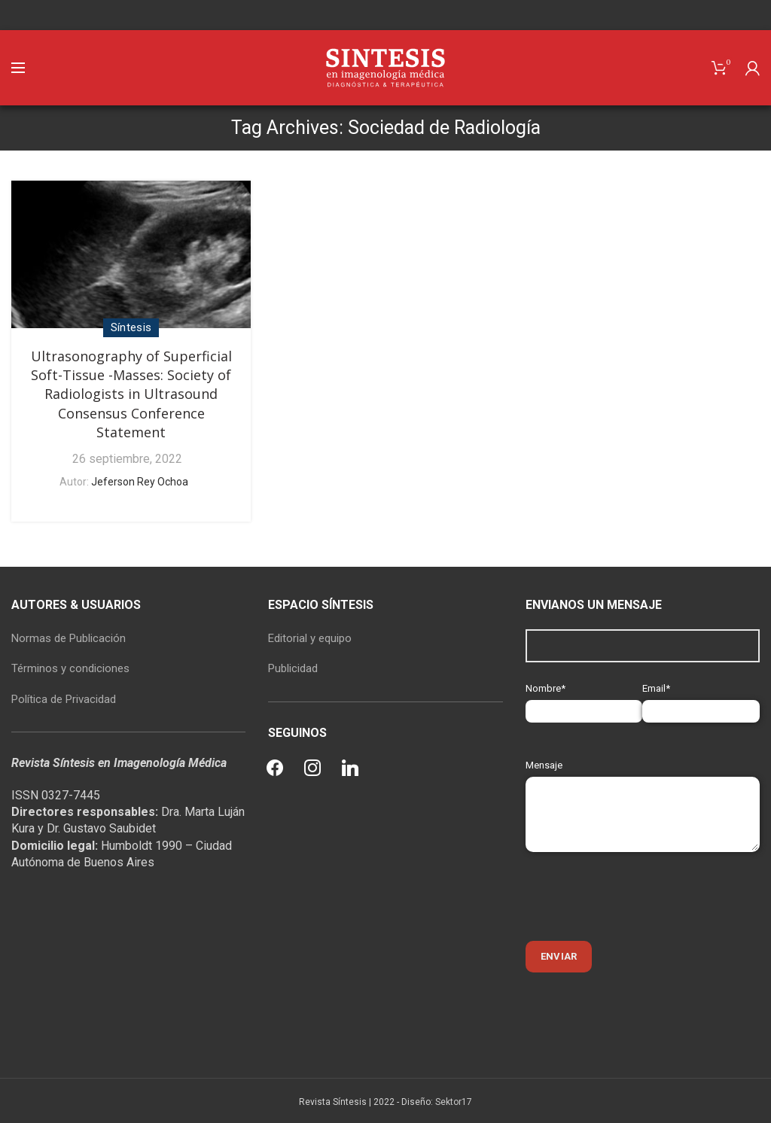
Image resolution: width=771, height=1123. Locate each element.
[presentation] (640, 896)
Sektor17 (453, 1102)
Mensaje (643, 789)
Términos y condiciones (70, 668)
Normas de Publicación (68, 638)
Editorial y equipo (310, 638)
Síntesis (131, 327)
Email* (701, 700)
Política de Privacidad (63, 699)
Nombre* (584, 700)
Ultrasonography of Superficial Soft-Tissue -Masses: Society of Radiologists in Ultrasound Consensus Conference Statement (131, 394)
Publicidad (293, 668)
